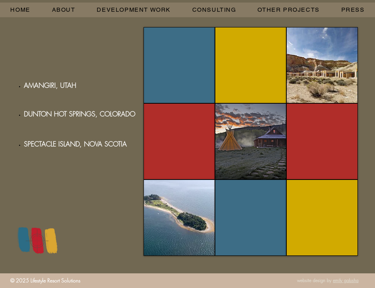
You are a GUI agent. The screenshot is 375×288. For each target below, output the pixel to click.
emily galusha (346, 280)
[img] (322, 141)
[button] (133, 10)
